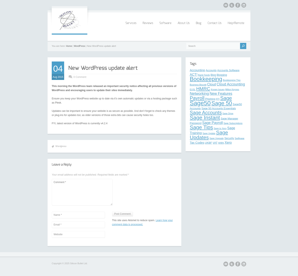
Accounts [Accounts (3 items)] (210, 70)
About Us (184, 23)
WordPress (79, 46)
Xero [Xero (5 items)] (228, 142)
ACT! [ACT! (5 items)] (193, 74)
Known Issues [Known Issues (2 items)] (218, 89)
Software (165, 23)
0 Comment (79, 77)
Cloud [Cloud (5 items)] (211, 84)
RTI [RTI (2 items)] (218, 99)
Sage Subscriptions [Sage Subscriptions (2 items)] (233, 123)
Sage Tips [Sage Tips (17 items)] (201, 127)
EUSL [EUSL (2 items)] (193, 89)
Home (69, 46)
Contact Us (214, 23)
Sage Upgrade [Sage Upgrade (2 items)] (216, 138)
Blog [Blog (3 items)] (213, 74)
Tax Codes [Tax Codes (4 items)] (197, 142)
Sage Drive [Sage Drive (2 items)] (227, 113)
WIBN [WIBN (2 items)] (221, 143)
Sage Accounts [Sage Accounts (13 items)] (206, 112)
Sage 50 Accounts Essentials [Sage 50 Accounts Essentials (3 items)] (218, 108)
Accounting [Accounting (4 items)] (197, 70)
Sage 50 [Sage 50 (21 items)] (221, 103)
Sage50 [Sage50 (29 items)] (200, 103)
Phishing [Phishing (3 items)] (210, 98)
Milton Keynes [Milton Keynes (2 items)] (232, 89)
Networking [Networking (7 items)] (199, 93)
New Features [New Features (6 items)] (221, 94)
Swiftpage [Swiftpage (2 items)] (239, 138)
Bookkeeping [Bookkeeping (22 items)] (206, 79)
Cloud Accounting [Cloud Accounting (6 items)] (231, 84)
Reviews (148, 23)
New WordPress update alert (103, 68)
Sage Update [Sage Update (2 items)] (208, 133)
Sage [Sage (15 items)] (226, 98)
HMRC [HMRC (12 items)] (203, 88)
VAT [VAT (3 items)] (215, 142)
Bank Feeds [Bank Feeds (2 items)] (204, 75)
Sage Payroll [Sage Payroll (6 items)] (212, 123)
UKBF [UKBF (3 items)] (208, 142)
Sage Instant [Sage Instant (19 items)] (205, 117)
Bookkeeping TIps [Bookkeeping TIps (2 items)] (231, 80)
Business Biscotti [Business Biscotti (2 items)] (198, 84)
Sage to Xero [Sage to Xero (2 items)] (220, 128)
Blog (198, 23)
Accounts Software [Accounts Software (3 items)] (228, 70)
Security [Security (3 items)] (229, 138)
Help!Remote (236, 23)
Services (130, 23)
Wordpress (60, 146)
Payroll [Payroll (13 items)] (197, 98)
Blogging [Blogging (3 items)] (222, 74)
